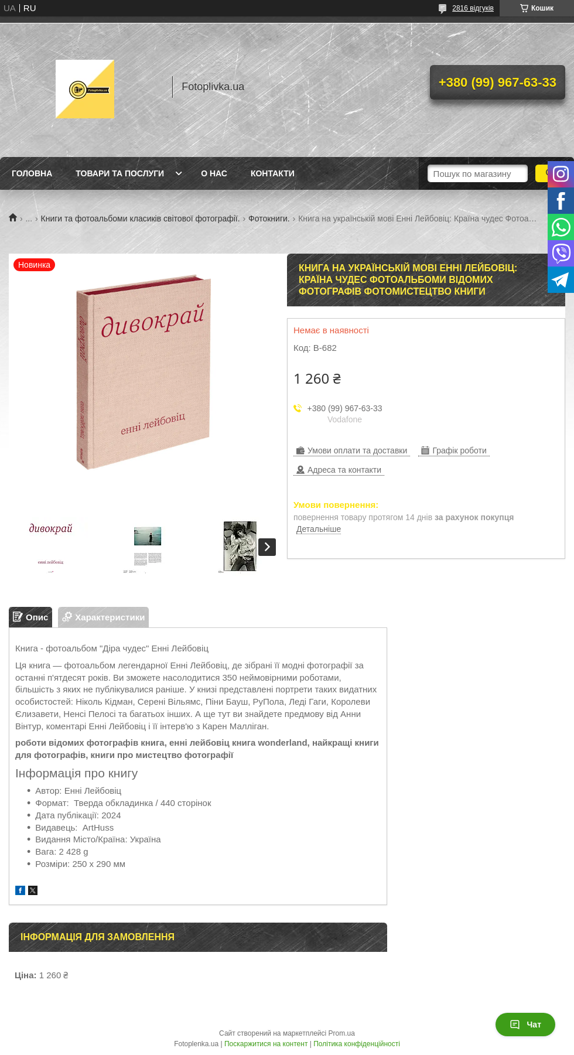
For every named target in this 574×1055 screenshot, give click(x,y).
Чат (525, 1024)
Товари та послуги (120, 173)
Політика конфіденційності (356, 1044)
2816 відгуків (473, 8)
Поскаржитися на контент (266, 1044)
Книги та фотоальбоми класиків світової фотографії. (140, 218)
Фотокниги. (269, 218)
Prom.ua (342, 1033)
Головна (32, 173)
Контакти (273, 173)
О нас (214, 173)
